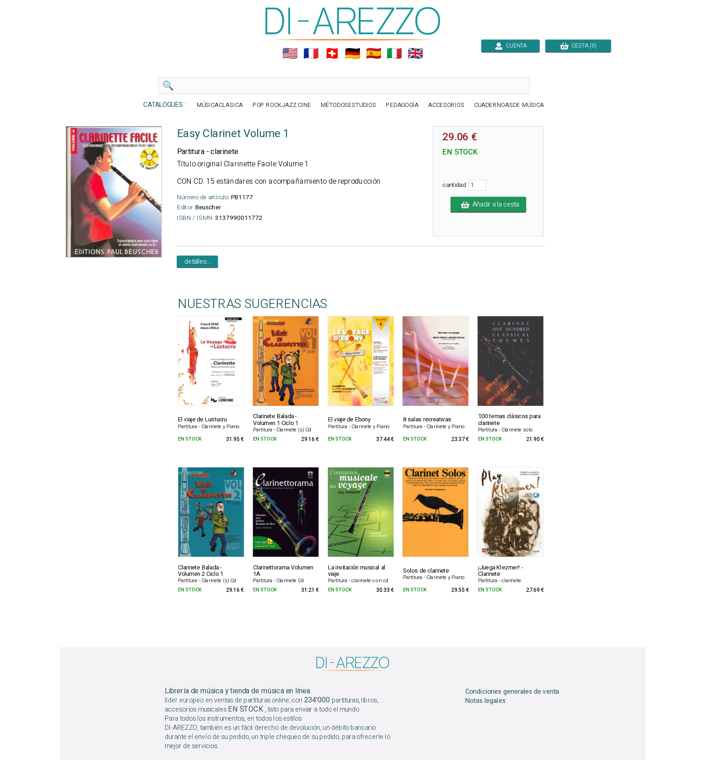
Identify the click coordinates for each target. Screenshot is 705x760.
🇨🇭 (331, 53)
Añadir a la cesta (488, 205)
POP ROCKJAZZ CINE (281, 105)
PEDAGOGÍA (402, 105)
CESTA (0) (578, 46)
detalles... (197, 262)
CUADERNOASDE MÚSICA (509, 105)
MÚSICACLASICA (220, 105)
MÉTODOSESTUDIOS (348, 105)
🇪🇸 (373, 53)
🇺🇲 (290, 53)
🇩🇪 (353, 53)
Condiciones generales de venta (512, 691)
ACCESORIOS (446, 105)
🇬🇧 (415, 53)
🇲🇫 (311, 53)
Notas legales (485, 701)
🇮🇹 (394, 53)
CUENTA (510, 46)
